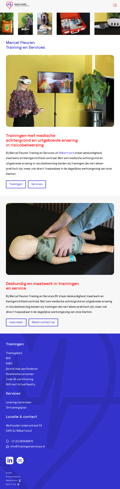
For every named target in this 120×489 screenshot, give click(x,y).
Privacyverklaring (13, 477)
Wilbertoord (66, 153)
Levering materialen (18, 402)
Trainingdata (14, 353)
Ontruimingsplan (16, 407)
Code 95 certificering (19, 379)
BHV (8, 358)
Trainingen (15, 184)
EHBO (9, 363)
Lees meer (16, 322)
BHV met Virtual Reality (20, 384)
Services (37, 184)
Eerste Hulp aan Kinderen (22, 369)
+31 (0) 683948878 (19, 441)
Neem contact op (43, 322)
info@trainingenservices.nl (25, 446)
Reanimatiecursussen (20, 374)
